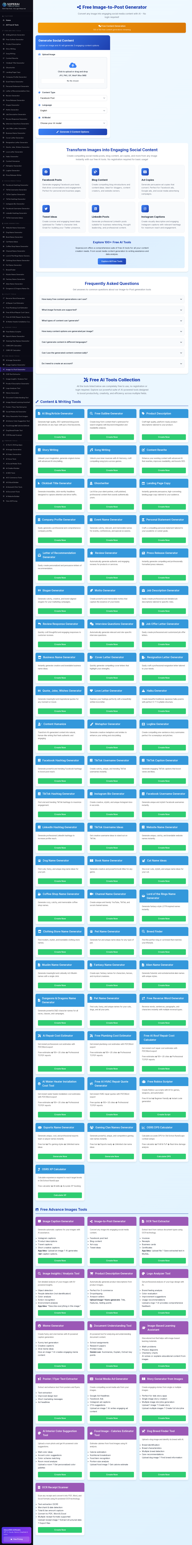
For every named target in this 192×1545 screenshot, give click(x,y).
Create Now (60, 437)
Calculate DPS (164, 1156)
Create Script (163, 1114)
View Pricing (17, 1539)
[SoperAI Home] (16, 4)
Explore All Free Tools (112, 261)
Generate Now (60, 1156)
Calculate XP (60, 1195)
